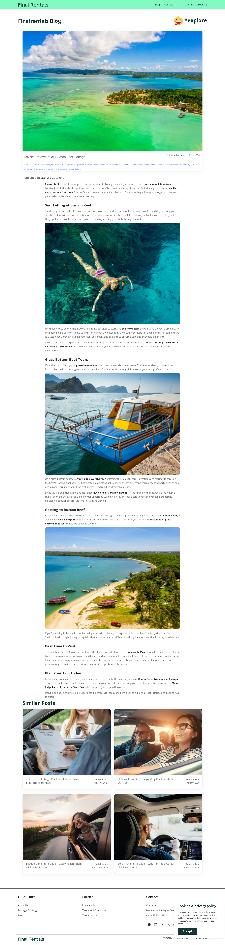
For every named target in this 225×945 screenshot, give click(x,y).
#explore (195, 20)
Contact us (152, 905)
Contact (168, 4)
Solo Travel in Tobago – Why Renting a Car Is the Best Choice (145, 865)
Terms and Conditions (94, 910)
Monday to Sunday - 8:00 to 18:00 (164, 910)
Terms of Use (89, 915)
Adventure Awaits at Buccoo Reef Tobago (55, 157)
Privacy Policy (200, 937)
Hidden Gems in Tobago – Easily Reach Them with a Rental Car (54, 865)
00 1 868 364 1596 (155, 915)
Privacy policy (89, 905)
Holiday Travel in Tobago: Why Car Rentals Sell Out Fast (146, 780)
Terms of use (183, 937)
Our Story (167, 937)
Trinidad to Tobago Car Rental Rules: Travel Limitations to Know (53, 780)
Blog (157, 4)
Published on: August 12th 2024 (183, 155)
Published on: (97, 781)
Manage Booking (197, 4)
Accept (186, 931)
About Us (23, 905)
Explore (46, 178)
